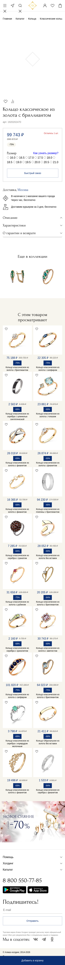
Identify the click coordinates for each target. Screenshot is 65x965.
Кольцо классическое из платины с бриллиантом (47, 510)
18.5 (9, 162)
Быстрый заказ (32, 173)
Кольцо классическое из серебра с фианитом (47, 791)
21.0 (55, 162)
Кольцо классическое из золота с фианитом (17, 464)
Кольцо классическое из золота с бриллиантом (17, 368)
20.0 (37, 162)
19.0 (18, 162)
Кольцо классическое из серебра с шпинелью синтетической (17, 417)
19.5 (28, 162)
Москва (12, 5)
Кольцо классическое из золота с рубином (17, 603)
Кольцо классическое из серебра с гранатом (17, 556)
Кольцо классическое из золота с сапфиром (47, 368)
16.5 (22, 157)
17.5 (40, 157)
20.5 (46, 162)
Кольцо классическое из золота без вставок (47, 556)
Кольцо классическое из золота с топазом (47, 415)
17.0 (31, 157)
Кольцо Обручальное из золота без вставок (47, 742)
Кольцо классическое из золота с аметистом (47, 649)
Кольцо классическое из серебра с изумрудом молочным (17, 744)
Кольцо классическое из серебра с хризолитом (17, 649)
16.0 (12, 157)
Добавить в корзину (32, 960)
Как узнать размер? (45, 153)
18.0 (49, 157)
